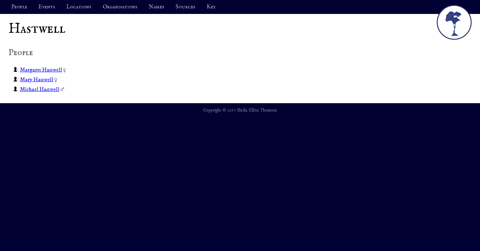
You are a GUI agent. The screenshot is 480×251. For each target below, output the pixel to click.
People (19, 6)
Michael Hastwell (39, 89)
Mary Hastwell (36, 79)
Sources (185, 6)
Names (156, 6)
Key (211, 6)
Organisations (120, 6)
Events (46, 6)
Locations (78, 6)
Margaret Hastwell (41, 69)
